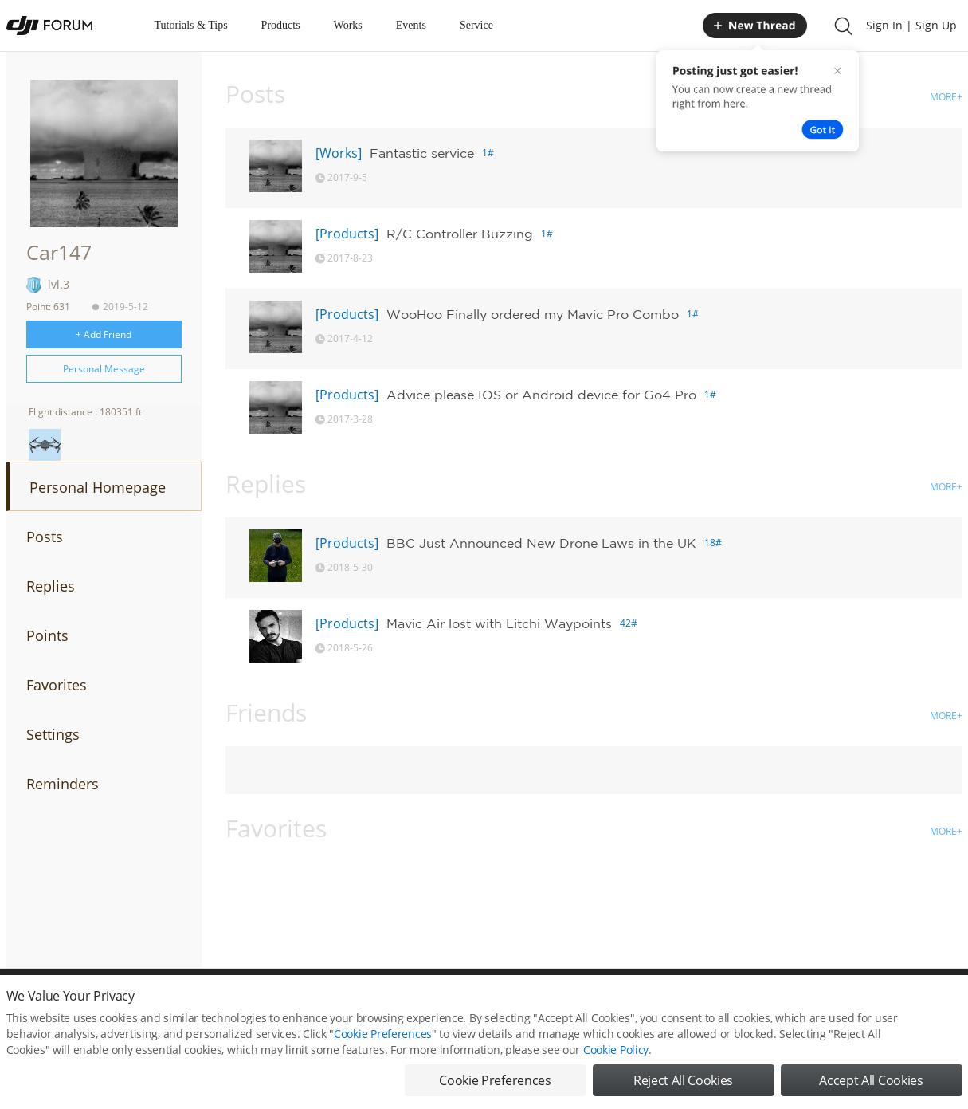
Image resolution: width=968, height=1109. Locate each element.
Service (476, 25)
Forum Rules (424, 1003)
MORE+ (946, 97)
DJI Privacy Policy (241, 1003)
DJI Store (763, 1003)
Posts (44, 536)
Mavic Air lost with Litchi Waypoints (499, 623)
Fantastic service (422, 153)
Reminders (62, 783)
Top (954, 1003)
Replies (50, 586)
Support (906, 1003)
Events (411, 25)
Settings (53, 734)
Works (348, 25)
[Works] (338, 153)
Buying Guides (836, 1003)
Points (47, 635)
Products (280, 25)
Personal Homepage (97, 487)
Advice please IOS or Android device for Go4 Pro (541, 394)
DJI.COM (704, 1003)
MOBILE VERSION (626, 1003)
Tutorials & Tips (191, 25)
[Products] (346, 233)
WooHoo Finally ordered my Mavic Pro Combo (532, 314)
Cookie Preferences (337, 1003)
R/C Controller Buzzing (459, 233)
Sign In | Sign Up (911, 25)
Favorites (56, 684)
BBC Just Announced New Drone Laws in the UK (541, 543)
